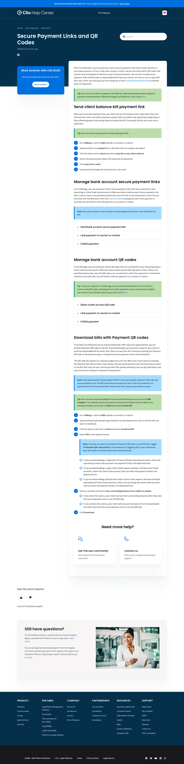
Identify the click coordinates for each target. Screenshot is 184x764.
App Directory (22, 720)
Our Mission (71, 711)
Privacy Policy (92, 758)
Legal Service (108, 758)
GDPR (144, 715)
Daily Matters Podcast (126, 715)
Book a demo (40, 84)
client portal (114, 198)
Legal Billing (47, 726)
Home (20, 28)
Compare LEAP (123, 733)
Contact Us (146, 729)
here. (144, 96)
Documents (46, 714)
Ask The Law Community (93, 550)
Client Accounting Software (53, 735)
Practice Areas (23, 711)
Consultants (97, 711)
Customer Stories (124, 711)
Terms (79, 758)
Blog (119, 724)
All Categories (104, 13)
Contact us (131, 550)
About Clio (71, 707)
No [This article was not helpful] (30, 597)
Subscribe (146, 720)
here (125, 292)
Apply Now (124, 3)
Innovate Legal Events (126, 707)
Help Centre (147, 707)
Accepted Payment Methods (137, 80)
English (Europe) (164, 13)
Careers (70, 715)
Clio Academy (147, 711)
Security (20, 724)
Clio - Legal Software (63, 758)
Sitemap (145, 724)
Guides (120, 720)
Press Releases (73, 720)
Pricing (20, 715)
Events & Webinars (124, 729)
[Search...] (143, 36)
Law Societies (97, 707)
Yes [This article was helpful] (21, 597)
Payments (45, 28)
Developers (97, 720)
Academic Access (99, 715)
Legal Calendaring (49, 730)
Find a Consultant (149, 733)
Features (20, 707)
